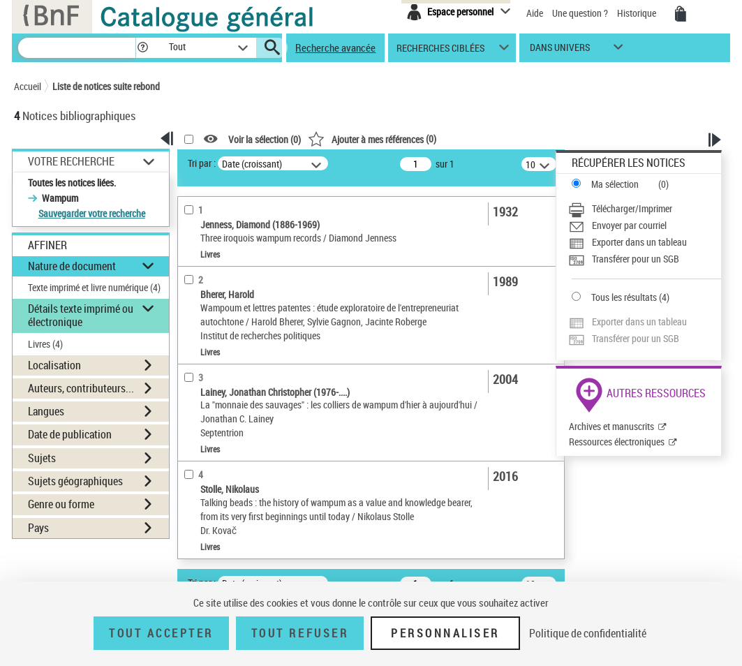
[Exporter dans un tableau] (644, 242)
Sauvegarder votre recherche (91, 213)
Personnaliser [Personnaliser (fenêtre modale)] (445, 633)
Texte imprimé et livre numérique (94, 287)
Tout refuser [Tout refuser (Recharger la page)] (299, 633)
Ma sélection (615, 184)
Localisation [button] (54, 365)
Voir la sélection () (264, 139)
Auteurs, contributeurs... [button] (81, 388)
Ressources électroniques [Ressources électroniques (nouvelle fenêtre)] (617, 441)
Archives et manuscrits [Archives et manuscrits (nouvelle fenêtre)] (611, 426)
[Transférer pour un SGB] (644, 259)
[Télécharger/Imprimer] (644, 209)
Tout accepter (161, 633)
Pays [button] (38, 527)
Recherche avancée (335, 47)
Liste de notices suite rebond (106, 86)
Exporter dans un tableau (639, 242)
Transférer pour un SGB (635, 258)
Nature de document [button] (72, 266)
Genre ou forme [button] (61, 504)
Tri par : (202, 163)
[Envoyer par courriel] (644, 225)
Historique (637, 13)
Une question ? (580, 13)
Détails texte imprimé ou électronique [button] (80, 315)
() (372, 138)
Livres (45, 343)
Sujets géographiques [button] (75, 481)
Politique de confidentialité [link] (587, 633)
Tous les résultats (624, 297)
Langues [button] (46, 411)
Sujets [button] (42, 458)
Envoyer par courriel (629, 225)
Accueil (27, 86)
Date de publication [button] (70, 434)
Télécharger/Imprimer (632, 208)
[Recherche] (76, 48)
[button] (142, 48)
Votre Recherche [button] (71, 161)
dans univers (560, 50)
